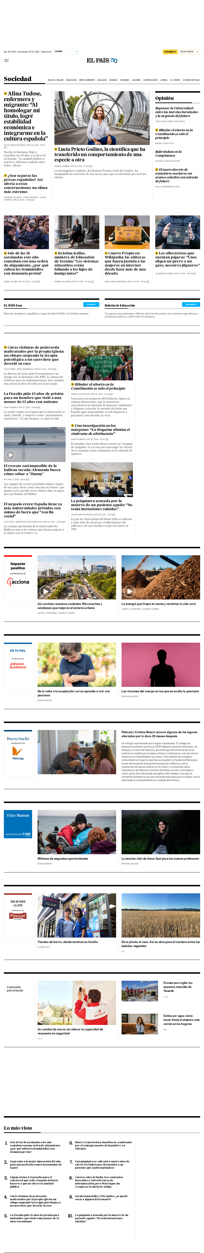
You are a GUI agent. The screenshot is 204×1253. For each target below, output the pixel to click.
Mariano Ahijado (130, 696)
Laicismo (136, 80)
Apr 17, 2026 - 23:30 (29, 282)
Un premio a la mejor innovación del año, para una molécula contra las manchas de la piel (36, 1164)
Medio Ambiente (87, 80)
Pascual (18, 913)
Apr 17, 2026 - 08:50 (18, 479)
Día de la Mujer (55, 80)
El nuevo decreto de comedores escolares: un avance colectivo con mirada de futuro (176, 175)
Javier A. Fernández (47, 613)
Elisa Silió (9, 522)
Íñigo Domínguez (25, 369)
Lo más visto (18, 1128)
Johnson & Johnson (18, 667)
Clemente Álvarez (12, 197)
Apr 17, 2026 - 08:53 (29, 407)
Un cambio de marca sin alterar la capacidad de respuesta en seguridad (70, 1031)
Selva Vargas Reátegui (15, 145)
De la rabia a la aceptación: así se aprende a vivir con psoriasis (74, 693)
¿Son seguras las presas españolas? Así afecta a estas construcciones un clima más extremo (25, 184)
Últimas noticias (191, 80)
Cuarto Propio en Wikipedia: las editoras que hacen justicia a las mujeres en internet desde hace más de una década (125, 263)
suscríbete (170, 52)
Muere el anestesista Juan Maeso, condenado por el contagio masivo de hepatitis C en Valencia (103, 1145)
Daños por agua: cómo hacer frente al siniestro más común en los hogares (181, 1020)
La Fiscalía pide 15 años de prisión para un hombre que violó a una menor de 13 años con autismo (33, 398)
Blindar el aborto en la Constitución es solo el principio (174, 134)
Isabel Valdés (10, 282)
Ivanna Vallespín (62, 282)
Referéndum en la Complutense (168, 153)
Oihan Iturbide (78, 439)
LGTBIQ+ (164, 80)
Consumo (124, 80)
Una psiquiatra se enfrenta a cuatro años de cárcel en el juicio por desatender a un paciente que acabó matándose (102, 1164)
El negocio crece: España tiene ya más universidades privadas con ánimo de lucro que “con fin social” (33, 510)
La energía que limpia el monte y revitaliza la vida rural (159, 604)
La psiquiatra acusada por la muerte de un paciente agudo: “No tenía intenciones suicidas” (101, 505)
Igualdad (102, 80)
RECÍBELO (91, 304)
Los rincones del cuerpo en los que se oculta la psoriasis (160, 691)
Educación (71, 80)
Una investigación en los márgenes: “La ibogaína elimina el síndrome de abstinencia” (100, 430)
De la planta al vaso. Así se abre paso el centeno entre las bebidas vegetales (161, 944)
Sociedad (17, 79)
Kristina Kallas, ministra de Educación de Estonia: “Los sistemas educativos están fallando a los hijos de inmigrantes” (76, 263)
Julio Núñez (9, 369)
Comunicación (150, 80)
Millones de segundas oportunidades (63, 858)
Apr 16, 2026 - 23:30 (45, 369)
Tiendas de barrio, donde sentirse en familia (68, 942)
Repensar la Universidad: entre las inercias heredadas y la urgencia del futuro (176, 112)
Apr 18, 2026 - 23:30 (23, 200)
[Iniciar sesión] (189, 51)
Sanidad (113, 80)
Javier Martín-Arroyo (82, 515)
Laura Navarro (30, 197)
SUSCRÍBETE (191, 304)
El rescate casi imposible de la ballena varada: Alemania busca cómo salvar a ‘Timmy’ (32, 470)
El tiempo (175, 80)
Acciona (18, 580)
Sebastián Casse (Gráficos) (29, 522)
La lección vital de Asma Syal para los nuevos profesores (160, 858)
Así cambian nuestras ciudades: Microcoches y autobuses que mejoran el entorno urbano (70, 606)
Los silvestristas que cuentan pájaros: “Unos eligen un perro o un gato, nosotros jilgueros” (177, 259)
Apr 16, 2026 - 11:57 (104, 515)
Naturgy (18, 754)
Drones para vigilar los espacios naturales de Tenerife (177, 987)
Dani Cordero (10, 407)
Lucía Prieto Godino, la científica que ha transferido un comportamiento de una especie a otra (99, 154)
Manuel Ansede (61, 166)
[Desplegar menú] (6, 60)
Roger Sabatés (45, 700)
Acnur (18, 832)
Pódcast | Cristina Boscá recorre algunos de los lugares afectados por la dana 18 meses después (159, 734)
